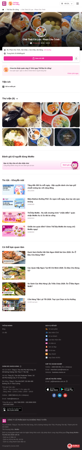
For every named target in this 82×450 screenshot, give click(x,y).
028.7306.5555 (19, 402)
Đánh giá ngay (68, 165)
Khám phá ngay (73, 73)
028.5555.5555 (8, 404)
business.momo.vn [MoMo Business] (58, 372)
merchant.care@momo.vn (60, 369)
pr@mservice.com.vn (58, 381)
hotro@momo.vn (13, 399)
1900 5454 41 (13, 395)
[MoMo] (3, 9)
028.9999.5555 (31, 402)
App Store (52, 389)
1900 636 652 (62, 367)
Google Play (67, 389)
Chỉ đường (47, 50)
